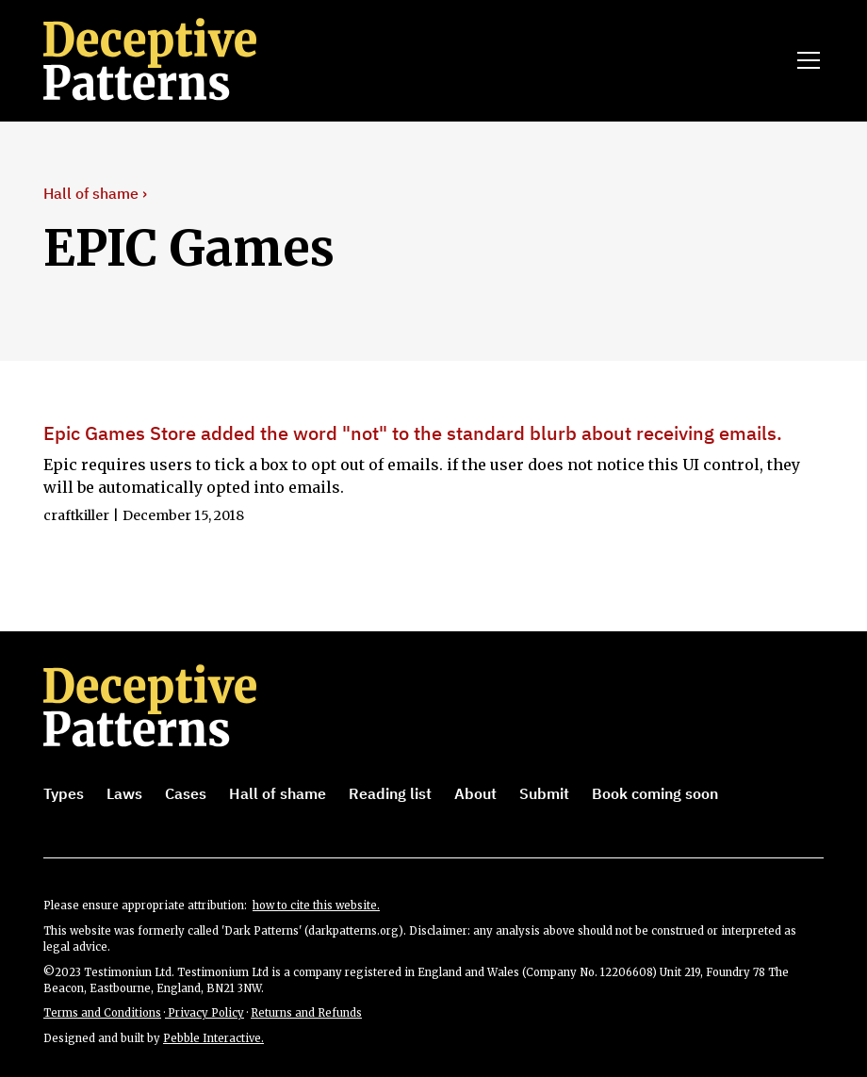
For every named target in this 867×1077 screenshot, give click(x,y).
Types (63, 793)
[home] (176, 60)
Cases (185, 793)
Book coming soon (655, 793)
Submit (544, 793)
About (475, 793)
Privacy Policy (204, 1013)
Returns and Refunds (306, 1013)
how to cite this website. (316, 905)
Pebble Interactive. (213, 1038)
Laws (124, 793)
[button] (805, 60)
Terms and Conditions (102, 1013)
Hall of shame (277, 793)
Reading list (390, 793)
